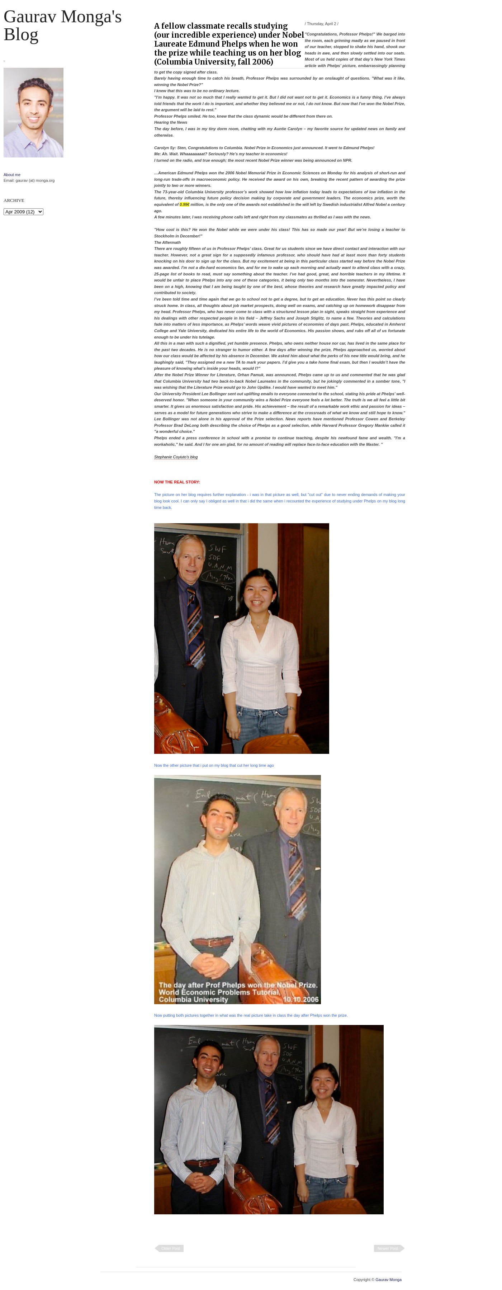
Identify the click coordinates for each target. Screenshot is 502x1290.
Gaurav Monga (388, 1279)
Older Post (170, 1248)
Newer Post (388, 1248)
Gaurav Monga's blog (63, 25)
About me (12, 175)
